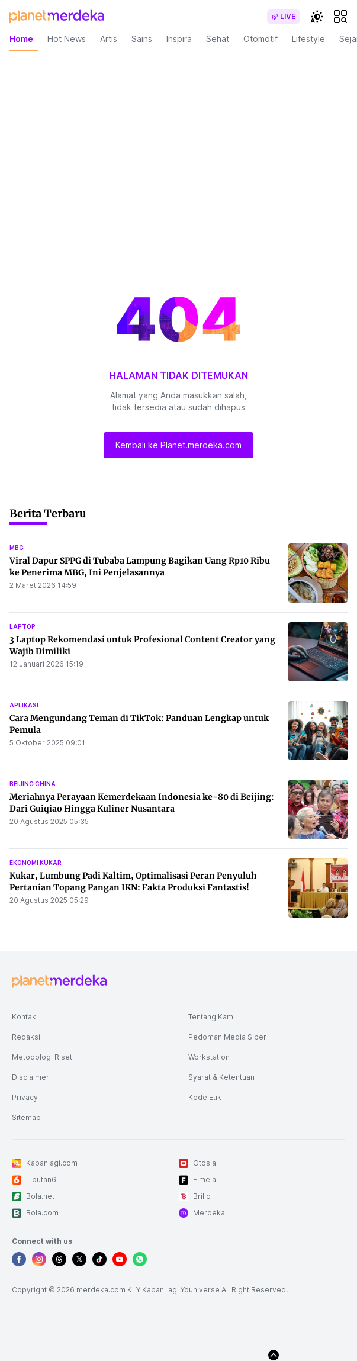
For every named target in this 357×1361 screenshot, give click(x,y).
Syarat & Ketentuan (221, 1077)
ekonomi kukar (35, 862)
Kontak (24, 1016)
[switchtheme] (317, 16)
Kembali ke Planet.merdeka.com (178, 445)
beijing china (32, 783)
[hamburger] (340, 16)
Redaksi (26, 1036)
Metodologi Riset (42, 1057)
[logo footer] (59, 981)
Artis (108, 39)
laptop (22, 626)
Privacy (25, 1097)
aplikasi (23, 705)
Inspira (179, 39)
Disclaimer (30, 1077)
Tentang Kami (211, 1016)
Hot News (66, 39)
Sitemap (26, 1117)
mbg (16, 547)
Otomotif (260, 39)
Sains (141, 39)
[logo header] (56, 16)
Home (21, 39)
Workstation (209, 1057)
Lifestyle (308, 39)
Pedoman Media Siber (227, 1036)
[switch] (283, 16)
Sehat (217, 39)
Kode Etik (204, 1097)
